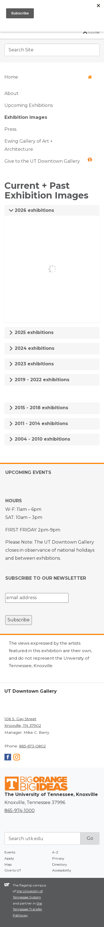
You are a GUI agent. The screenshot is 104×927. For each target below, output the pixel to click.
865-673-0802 (32, 746)
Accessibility (61, 870)
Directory (59, 864)
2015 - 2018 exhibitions (38, 407)
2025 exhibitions (31, 332)
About (11, 93)
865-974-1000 (19, 810)
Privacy (58, 858)
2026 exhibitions (31, 210)
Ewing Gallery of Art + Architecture (28, 145)
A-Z (55, 852)
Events (9, 852)
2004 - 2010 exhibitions (39, 439)
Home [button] (48, 77)
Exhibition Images (25, 117)
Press (10, 129)
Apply (9, 858)
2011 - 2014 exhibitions (38, 423)
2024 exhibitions (31, 348)
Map (8, 864)
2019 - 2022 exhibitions (39, 379)
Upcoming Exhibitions (28, 105)
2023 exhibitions (31, 363)
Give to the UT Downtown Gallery (48, 160)
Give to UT (12, 870)
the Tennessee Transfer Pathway (27, 909)
